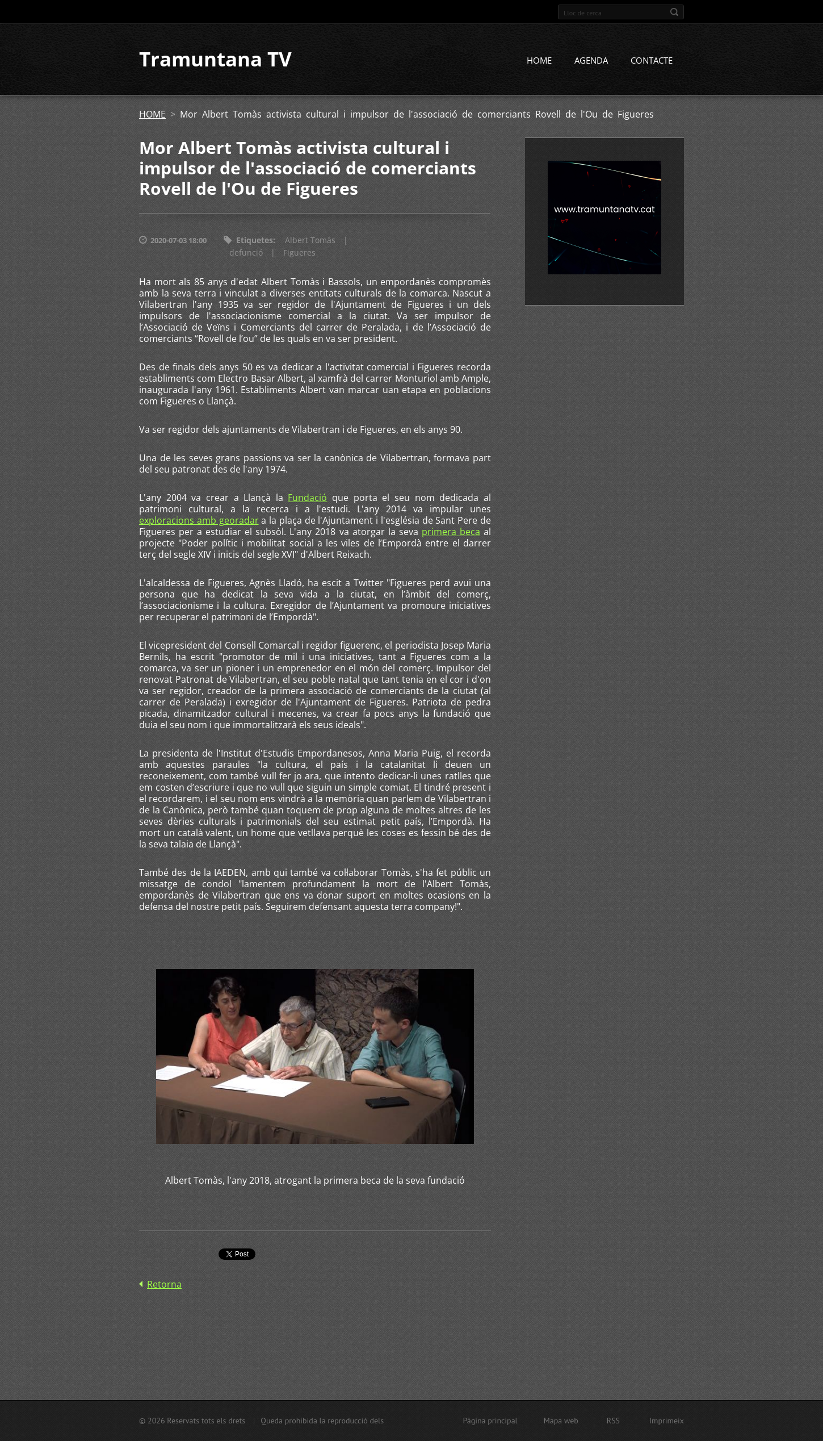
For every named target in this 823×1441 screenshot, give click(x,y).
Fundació (307, 498)
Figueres (299, 253)
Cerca (674, 12)
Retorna (164, 1285)
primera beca (451, 532)
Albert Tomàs (310, 240)
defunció (246, 253)
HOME (539, 60)
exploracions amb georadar (199, 521)
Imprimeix (666, 1420)
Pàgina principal (490, 1420)
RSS (613, 1420)
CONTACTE (652, 60)
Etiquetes (254, 240)
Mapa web (561, 1420)
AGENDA (591, 60)
